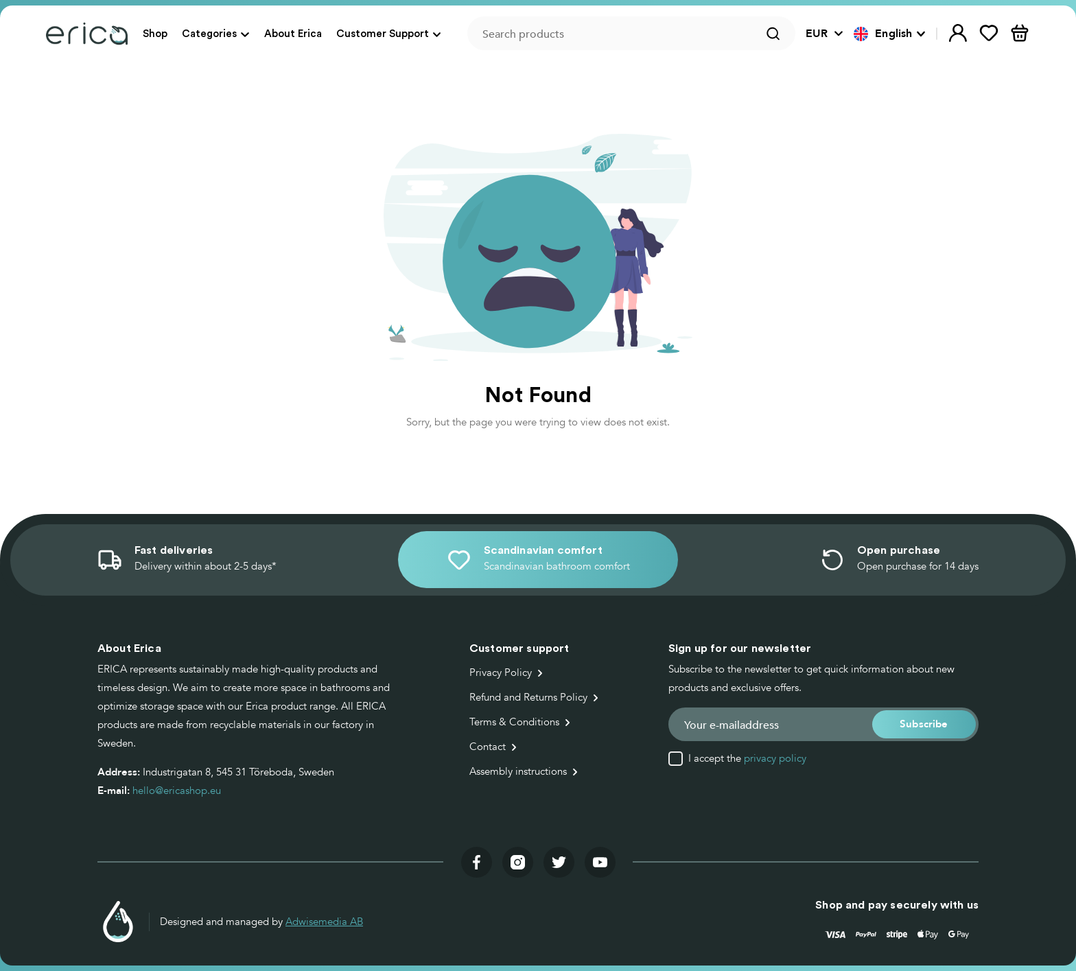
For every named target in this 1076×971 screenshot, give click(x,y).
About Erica (293, 33)
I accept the (747, 758)
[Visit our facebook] (476, 862)
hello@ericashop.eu (176, 790)
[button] (890, 33)
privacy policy (775, 758)
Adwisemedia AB (324, 921)
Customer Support (382, 33)
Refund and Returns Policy (528, 697)
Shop (155, 33)
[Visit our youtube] (600, 862)
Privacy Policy (500, 672)
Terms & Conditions (514, 722)
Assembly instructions (518, 771)
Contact (487, 746)
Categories (209, 33)
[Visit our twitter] (558, 862)
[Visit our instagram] (517, 862)
